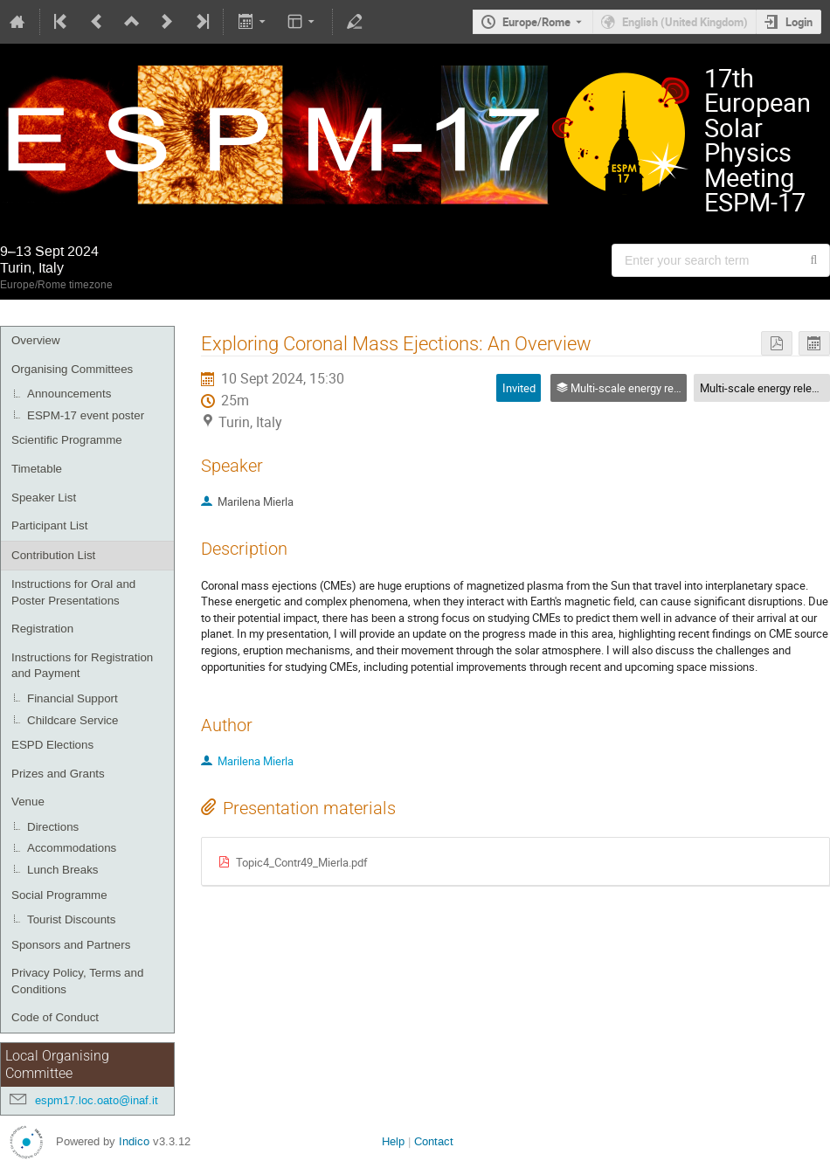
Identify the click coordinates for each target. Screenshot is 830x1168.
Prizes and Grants (58, 773)
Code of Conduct (55, 1017)
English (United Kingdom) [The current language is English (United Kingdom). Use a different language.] (685, 22)
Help (393, 1141)
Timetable (36, 468)
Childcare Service (72, 720)
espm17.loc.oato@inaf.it (96, 1100)
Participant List (49, 525)
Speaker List (43, 497)
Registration (42, 628)
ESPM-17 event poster (85, 415)
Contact (433, 1141)
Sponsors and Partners (70, 944)
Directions (53, 826)
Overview (35, 340)
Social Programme (59, 895)
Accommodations (71, 847)
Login (799, 22)
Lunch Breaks (63, 869)
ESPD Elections (52, 744)
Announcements (69, 393)
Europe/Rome (536, 22)
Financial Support (72, 698)
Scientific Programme (66, 439)
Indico (134, 1141)
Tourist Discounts (71, 919)
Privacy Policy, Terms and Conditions (77, 981)
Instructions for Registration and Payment (82, 666)
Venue (28, 801)
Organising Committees (72, 369)
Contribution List (53, 555)
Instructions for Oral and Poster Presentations (73, 592)
